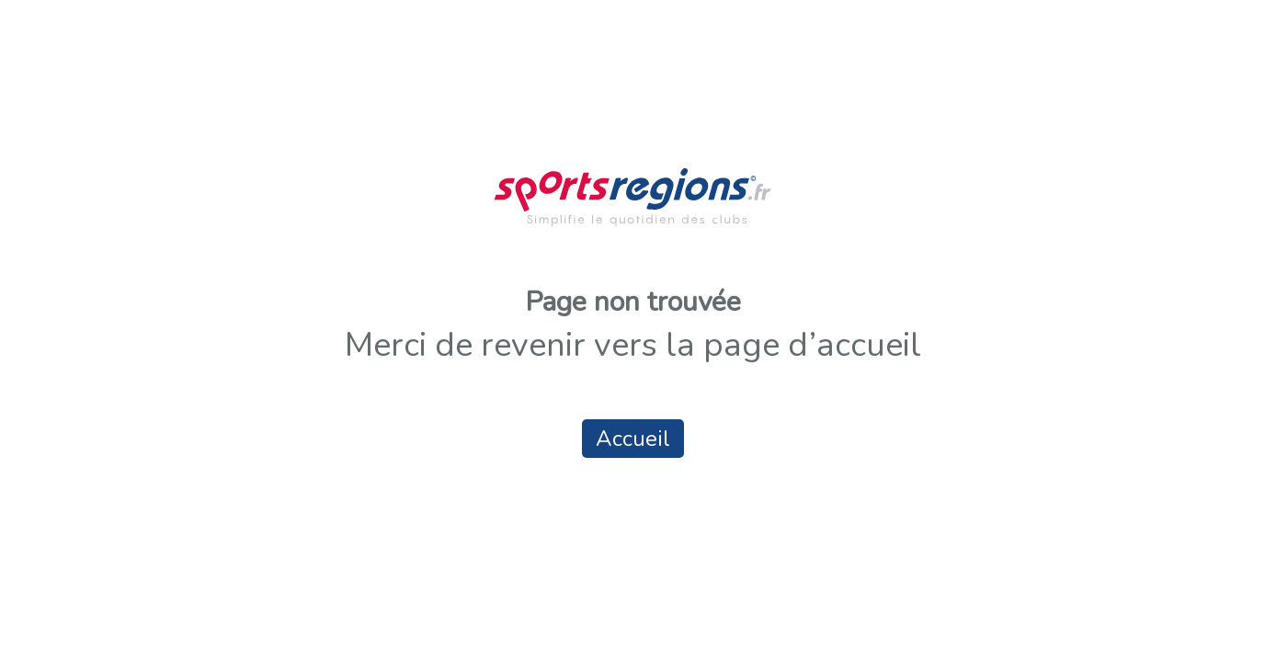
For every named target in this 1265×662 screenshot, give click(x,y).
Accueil (633, 438)
